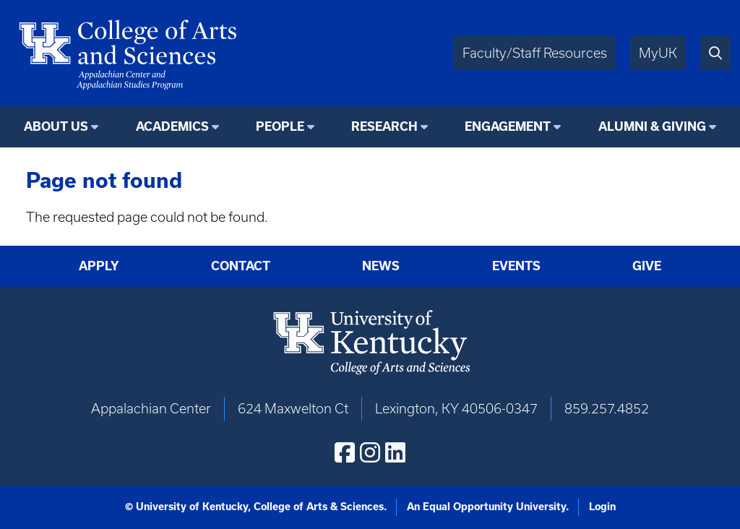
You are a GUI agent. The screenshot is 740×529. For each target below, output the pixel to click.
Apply (99, 265)
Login (602, 506)
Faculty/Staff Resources (534, 53)
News (381, 265)
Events (516, 265)
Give (646, 265)
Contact (240, 265)
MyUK (658, 53)
